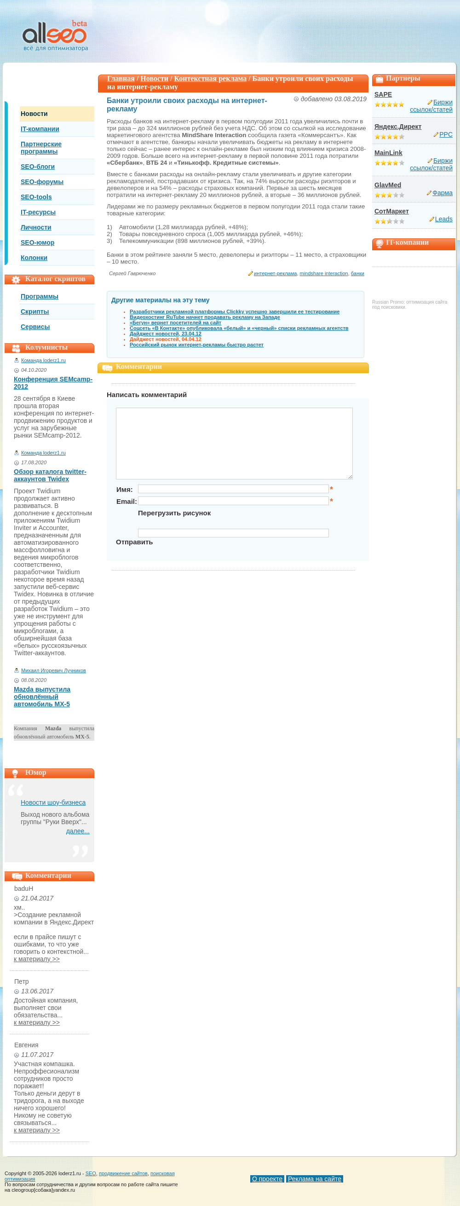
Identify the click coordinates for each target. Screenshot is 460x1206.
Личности (36, 227)
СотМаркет (391, 211)
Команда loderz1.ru (43, 360)
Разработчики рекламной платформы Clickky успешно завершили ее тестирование (234, 311)
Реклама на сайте (314, 1179)
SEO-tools (36, 197)
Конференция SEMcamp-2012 (53, 382)
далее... (78, 831)
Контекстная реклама (210, 78)
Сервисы (35, 326)
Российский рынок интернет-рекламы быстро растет (197, 344)
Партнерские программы (41, 147)
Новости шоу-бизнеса (53, 802)
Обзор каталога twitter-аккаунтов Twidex (50, 475)
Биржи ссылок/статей (431, 105)
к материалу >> (37, 959)
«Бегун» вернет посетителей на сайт (175, 322)
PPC (446, 134)
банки (357, 273)
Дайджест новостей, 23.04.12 (165, 333)
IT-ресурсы (38, 212)
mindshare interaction (324, 273)
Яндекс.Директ (397, 126)
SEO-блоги (38, 166)
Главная (121, 78)
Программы (39, 296)
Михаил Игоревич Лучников (53, 670)
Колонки (34, 257)
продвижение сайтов (123, 1173)
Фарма (442, 192)
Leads (444, 219)
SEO (91, 1173)
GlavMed (387, 185)
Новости (34, 113)
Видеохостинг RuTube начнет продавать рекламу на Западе (205, 317)
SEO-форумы (42, 181)
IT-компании (40, 129)
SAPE (383, 94)
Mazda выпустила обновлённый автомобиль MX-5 (42, 697)
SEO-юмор (37, 242)
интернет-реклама (275, 273)
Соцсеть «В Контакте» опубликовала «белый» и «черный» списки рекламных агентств (239, 328)
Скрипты (35, 311)
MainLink (388, 152)
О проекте (267, 1179)
